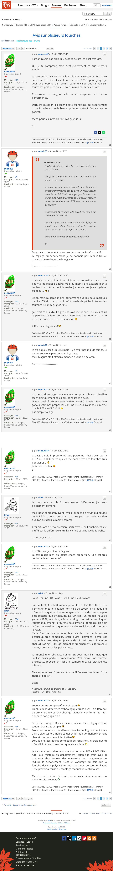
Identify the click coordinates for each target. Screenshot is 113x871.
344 (16, 523)
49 (16, 177)
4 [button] (107, 48)
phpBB (50, 820)
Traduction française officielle (53, 823)
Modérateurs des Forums (28, 40)
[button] (94, 48)
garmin (90, 142)
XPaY (6, 515)
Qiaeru (67, 823)
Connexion (107, 5)
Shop (83, 5)
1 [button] (97, 48)
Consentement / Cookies (28, 858)
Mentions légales (24, 848)
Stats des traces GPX (26, 862)
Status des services (26, 865)
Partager (70, 5)
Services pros (23, 845)
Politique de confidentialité (23, 853)
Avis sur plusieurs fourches (56, 35)
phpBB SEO (61, 827)
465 (16, 80)
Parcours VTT (27, 5)
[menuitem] (18, 19)
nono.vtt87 (9, 72)
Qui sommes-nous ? (26, 838)
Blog (44, 5)
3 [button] (104, 48)
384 (16, 619)
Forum (56, 5)
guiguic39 (8, 169)
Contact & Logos (24, 841)
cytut (6, 611)
